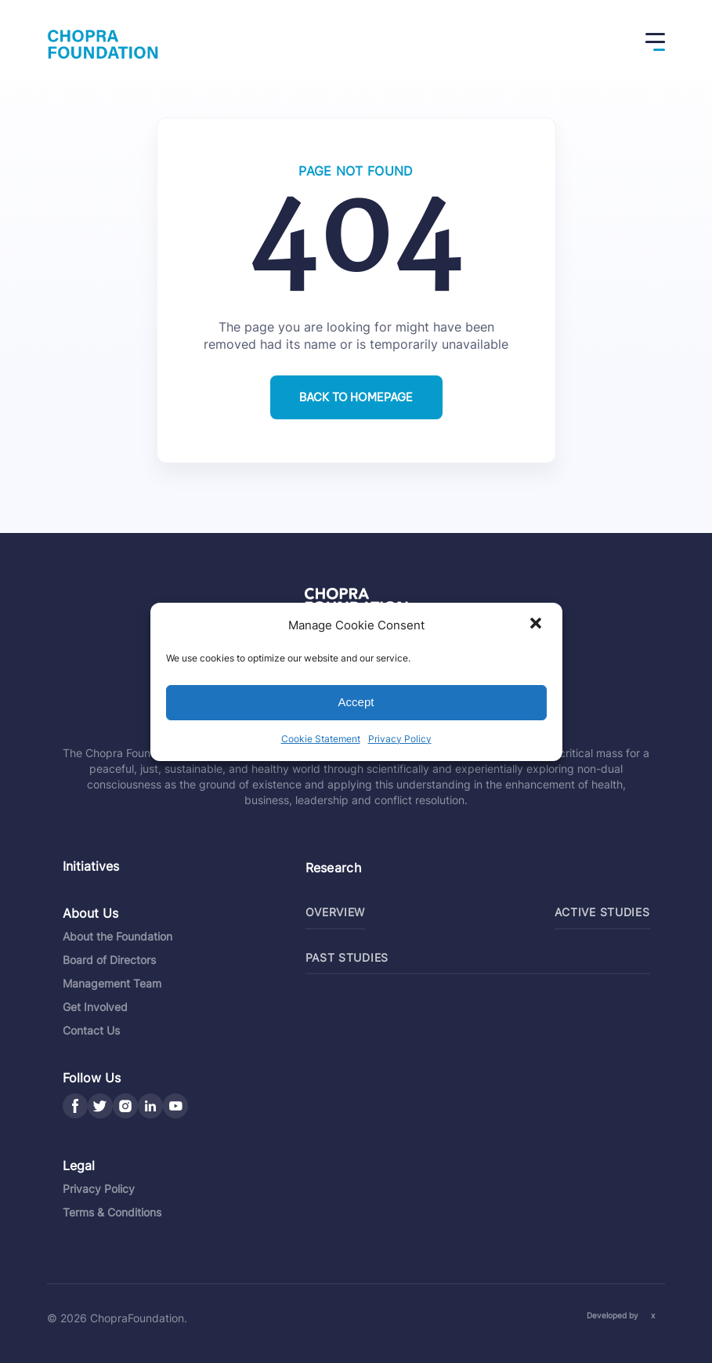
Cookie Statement (320, 739)
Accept (356, 702)
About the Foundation (117, 936)
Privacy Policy (400, 739)
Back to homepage (356, 397)
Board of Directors (109, 959)
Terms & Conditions (112, 1212)
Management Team (112, 983)
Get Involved (95, 1006)
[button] (537, 624)
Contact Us (91, 1030)
